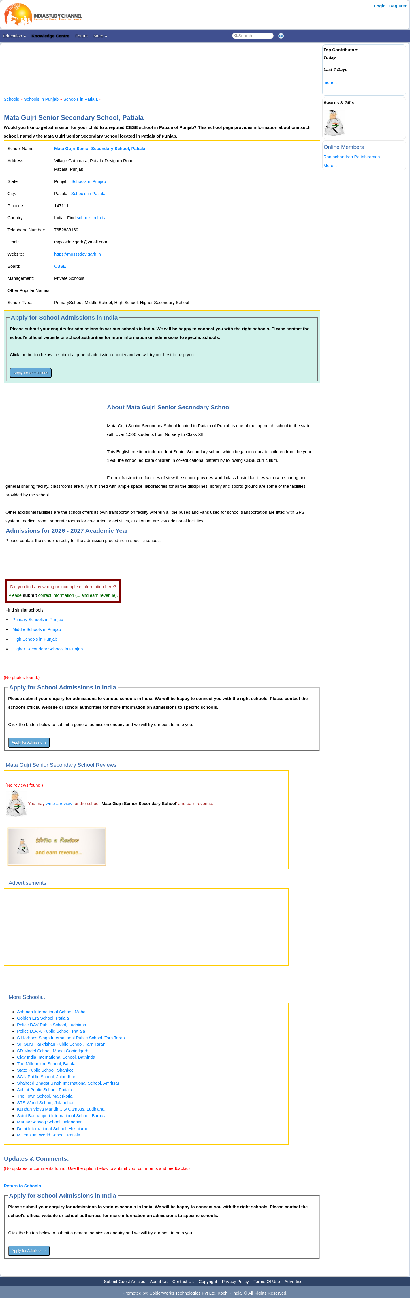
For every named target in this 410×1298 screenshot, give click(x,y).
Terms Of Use (266, 1281)
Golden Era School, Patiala (43, 1018)
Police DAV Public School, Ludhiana (51, 1024)
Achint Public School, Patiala (44, 1089)
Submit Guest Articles (124, 1281)
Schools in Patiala (80, 99)
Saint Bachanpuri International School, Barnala (62, 1115)
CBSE (60, 266)
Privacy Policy (235, 1281)
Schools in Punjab (41, 99)
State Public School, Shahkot (45, 1070)
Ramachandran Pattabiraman (352, 156)
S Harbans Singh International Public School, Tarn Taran (71, 1037)
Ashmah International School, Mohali (52, 1011)
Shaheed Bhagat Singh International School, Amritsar (68, 1083)
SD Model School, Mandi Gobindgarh (53, 1050)
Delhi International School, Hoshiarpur (53, 1128)
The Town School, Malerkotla (44, 1095)
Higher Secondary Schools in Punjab (47, 648)
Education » (14, 35)
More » (100, 35)
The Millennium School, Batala (46, 1063)
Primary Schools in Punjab (37, 619)
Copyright (208, 1281)
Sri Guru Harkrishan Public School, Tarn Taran (61, 1044)
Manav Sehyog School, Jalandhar (49, 1121)
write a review (59, 803)
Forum (81, 35)
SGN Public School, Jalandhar (46, 1076)
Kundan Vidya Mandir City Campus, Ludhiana (60, 1108)
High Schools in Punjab (34, 639)
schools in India (91, 217)
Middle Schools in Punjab (36, 629)
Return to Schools (22, 1185)
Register (398, 5)
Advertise (294, 1281)
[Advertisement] (162, 65)
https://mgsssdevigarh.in (77, 254)
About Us (159, 1281)
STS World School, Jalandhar (45, 1102)
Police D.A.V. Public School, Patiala (51, 1031)
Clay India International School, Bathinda (56, 1057)
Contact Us (183, 1281)
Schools (11, 99)
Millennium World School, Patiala (48, 1134)
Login (380, 5)
